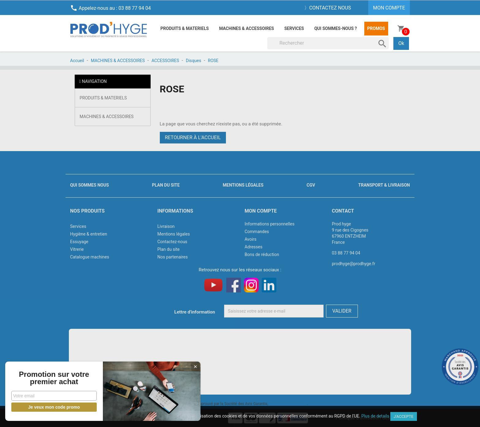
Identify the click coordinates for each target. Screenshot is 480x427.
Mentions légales (243, 185)
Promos (376, 28)
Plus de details (375, 416)
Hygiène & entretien (88, 234)
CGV (310, 185)
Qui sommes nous (89, 185)
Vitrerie (77, 249)
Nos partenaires (172, 256)
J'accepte (404, 416)
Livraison (165, 226)
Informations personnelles (269, 223)
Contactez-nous (172, 241)
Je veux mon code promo (46, 407)
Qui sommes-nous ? (335, 28)
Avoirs (251, 239)
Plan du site (166, 185)
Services (294, 28)
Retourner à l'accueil (193, 137)
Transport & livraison (384, 185)
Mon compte (261, 211)
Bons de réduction (262, 254)
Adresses (253, 246)
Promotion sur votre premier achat (46, 374)
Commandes (257, 231)
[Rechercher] (328, 43)
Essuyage (79, 241)
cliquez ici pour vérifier (288, 403)
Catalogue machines (89, 256)
